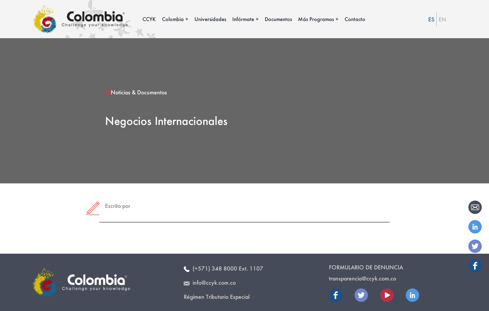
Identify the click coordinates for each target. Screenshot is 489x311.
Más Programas (316, 19)
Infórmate (243, 19)
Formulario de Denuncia (366, 267)
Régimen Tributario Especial (216, 296)
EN (442, 19)
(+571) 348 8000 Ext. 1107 (223, 268)
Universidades (210, 19)
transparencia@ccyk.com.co (362, 278)
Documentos (278, 19)
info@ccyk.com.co (210, 282)
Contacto (355, 19)
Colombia (173, 19)
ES (431, 19)
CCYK (149, 19)
